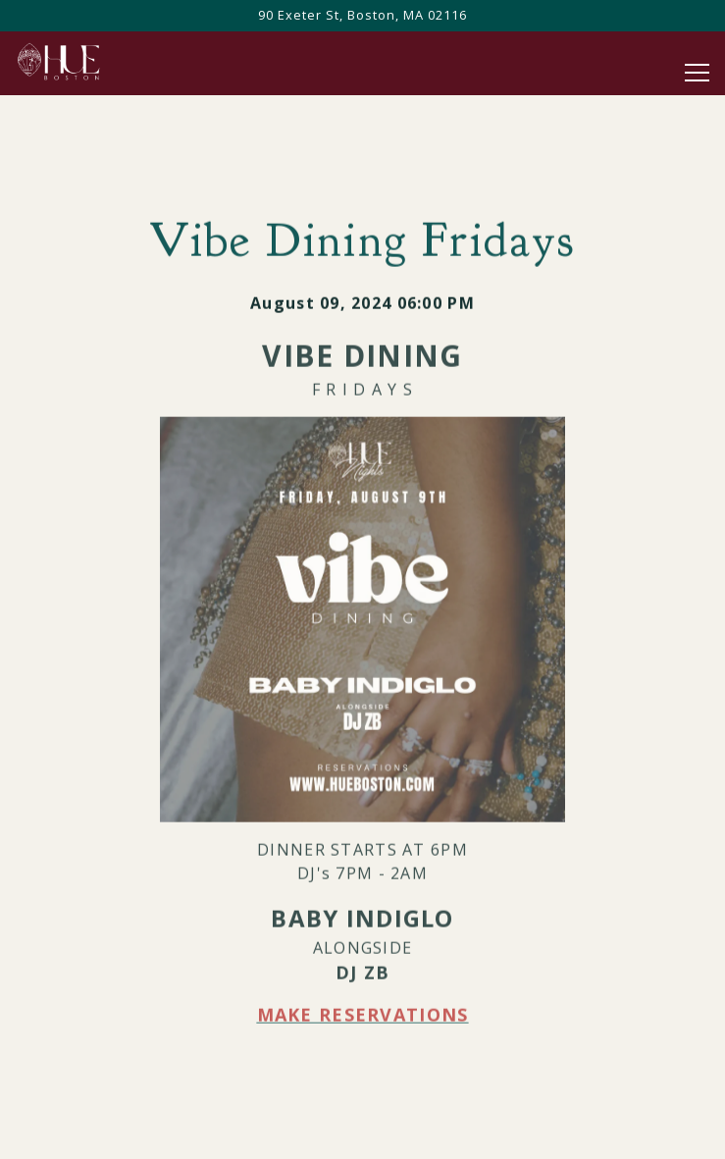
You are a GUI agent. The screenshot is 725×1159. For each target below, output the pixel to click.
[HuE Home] (83, 59)
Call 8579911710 (362, 1134)
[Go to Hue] (362, 15)
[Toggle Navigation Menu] (697, 72)
